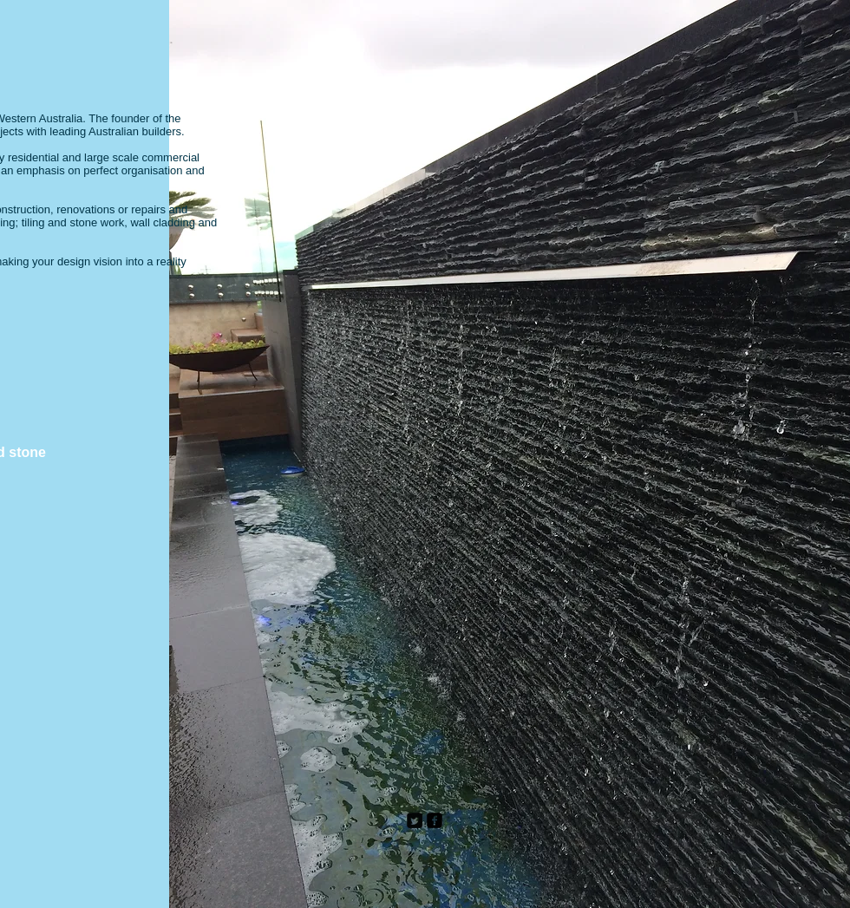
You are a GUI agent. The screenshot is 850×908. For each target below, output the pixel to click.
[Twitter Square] (414, 820)
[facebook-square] (434, 820)
